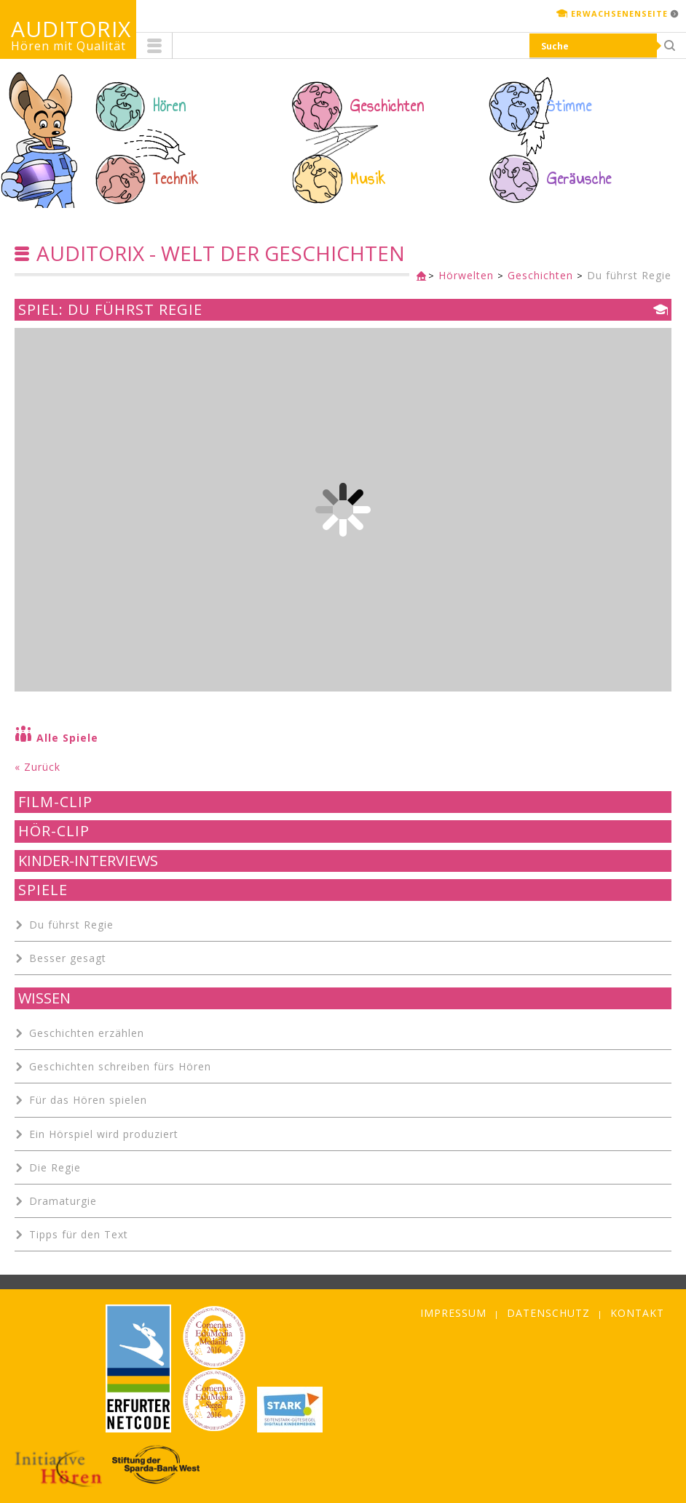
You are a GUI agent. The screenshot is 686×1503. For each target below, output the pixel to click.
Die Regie (55, 1167)
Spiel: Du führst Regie (110, 309)
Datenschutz (548, 1313)
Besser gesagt (67, 958)
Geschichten (387, 106)
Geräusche (579, 179)
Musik (368, 179)
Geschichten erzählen (86, 1033)
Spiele (43, 890)
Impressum (453, 1313)
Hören (169, 106)
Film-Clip (55, 802)
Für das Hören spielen (88, 1100)
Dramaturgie (63, 1201)
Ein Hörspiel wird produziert (103, 1134)
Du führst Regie (629, 275)
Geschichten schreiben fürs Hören (120, 1066)
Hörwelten (466, 275)
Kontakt (637, 1313)
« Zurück (37, 767)
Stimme (569, 106)
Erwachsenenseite (619, 13)
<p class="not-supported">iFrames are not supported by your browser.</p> (343, 510)
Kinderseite (418, 276)
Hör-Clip (54, 831)
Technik (176, 179)
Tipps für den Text (78, 1234)
